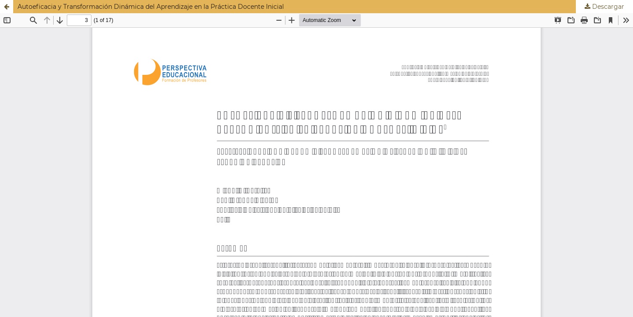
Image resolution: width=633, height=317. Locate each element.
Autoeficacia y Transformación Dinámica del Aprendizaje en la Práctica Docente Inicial (151, 7)
